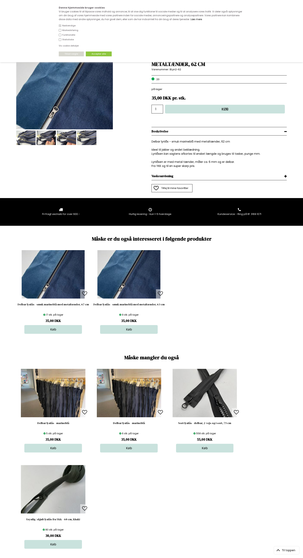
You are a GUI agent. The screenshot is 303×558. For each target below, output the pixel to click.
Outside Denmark (92, 505)
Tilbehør (151, 502)
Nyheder (151, 505)
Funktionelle (68, 34)
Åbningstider (89, 490)
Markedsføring (70, 30)
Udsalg (150, 509)
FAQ (83, 498)
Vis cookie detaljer (69, 45)
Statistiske (68, 39)
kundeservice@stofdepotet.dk (35, 509)
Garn (149, 498)
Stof (148, 490)
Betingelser (88, 509)
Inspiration (152, 517)
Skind (149, 494)
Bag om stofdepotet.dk (95, 494)
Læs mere (196, 19)
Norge (85, 502)
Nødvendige (69, 25)
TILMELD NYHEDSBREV (247, 499)
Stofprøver (152, 513)
